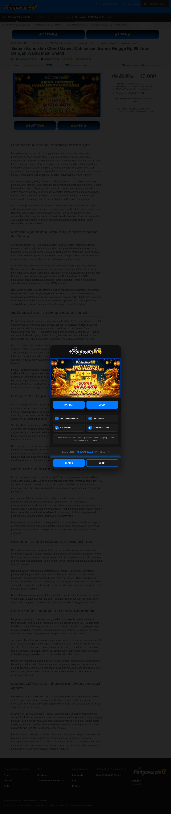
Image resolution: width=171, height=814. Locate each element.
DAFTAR (68, 405)
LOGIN (102, 405)
